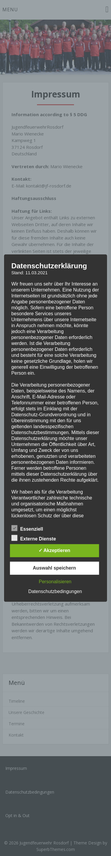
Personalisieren (55, 581)
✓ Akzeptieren (54, 550)
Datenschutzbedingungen (55, 591)
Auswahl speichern (54, 567)
